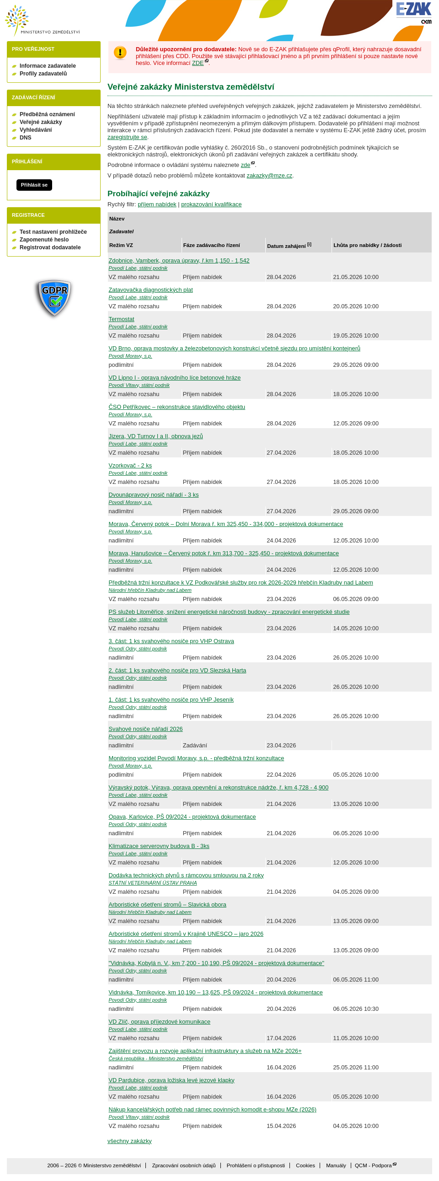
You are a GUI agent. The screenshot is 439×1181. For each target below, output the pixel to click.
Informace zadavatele (48, 66)
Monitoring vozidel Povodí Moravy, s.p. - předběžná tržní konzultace (196, 758)
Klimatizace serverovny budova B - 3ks (159, 846)
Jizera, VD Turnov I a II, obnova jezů (156, 436)
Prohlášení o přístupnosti (256, 1165)
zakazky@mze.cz (269, 175)
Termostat (121, 319)
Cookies (305, 1165)
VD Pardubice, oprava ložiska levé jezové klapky (172, 1080)
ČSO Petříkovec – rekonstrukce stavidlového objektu (177, 406)
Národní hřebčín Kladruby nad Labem (150, 590)
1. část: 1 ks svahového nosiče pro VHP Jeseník (171, 699)
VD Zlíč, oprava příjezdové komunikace (160, 1021)
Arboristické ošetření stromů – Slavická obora (167, 904)
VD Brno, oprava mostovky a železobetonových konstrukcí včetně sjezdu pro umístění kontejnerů (235, 348)
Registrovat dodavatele (50, 247)
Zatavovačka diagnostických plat (151, 289)
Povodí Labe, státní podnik (138, 268)
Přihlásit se (34, 185)
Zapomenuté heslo (44, 239)
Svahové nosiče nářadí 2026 (146, 728)
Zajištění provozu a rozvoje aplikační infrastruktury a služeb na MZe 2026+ (205, 1050)
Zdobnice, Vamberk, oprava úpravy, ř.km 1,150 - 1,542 (179, 260)
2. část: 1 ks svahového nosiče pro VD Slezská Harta (177, 670)
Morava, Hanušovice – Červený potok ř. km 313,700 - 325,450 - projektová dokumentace (224, 553)
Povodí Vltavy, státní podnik (139, 385)
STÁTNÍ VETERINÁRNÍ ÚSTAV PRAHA (153, 883)
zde (246, 164)
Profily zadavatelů (43, 73)
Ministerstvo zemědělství (42, 21)
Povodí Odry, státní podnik (138, 648)
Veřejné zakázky (41, 122)
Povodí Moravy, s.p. (130, 356)
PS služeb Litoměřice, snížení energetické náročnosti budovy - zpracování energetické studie (229, 611)
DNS (26, 137)
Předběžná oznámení (47, 114)
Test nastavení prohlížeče (53, 232)
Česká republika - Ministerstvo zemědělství (156, 1058)
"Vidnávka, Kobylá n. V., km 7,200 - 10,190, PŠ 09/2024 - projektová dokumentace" (217, 963)
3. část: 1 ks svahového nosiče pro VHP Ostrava (171, 641)
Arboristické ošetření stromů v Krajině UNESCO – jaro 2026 (186, 933)
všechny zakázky (129, 1141)
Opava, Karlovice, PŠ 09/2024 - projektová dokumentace (182, 816)
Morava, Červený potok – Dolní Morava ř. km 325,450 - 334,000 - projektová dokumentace (226, 524)
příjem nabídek (157, 204)
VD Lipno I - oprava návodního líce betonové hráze (175, 377)
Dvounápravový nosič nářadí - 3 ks (154, 494)
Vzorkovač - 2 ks (130, 465)
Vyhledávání (36, 130)
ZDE (198, 62)
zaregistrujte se (127, 137)
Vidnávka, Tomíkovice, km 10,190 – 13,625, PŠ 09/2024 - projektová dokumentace (216, 992)
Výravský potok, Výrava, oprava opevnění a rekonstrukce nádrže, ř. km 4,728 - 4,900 (219, 787)
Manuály (336, 1165)
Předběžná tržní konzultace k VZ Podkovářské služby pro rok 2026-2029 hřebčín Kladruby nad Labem (241, 582)
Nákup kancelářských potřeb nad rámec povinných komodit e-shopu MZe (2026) (213, 1109)
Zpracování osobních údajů (184, 1165)
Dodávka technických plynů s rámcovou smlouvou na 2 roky (186, 875)
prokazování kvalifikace (211, 204)
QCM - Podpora (373, 1165)
